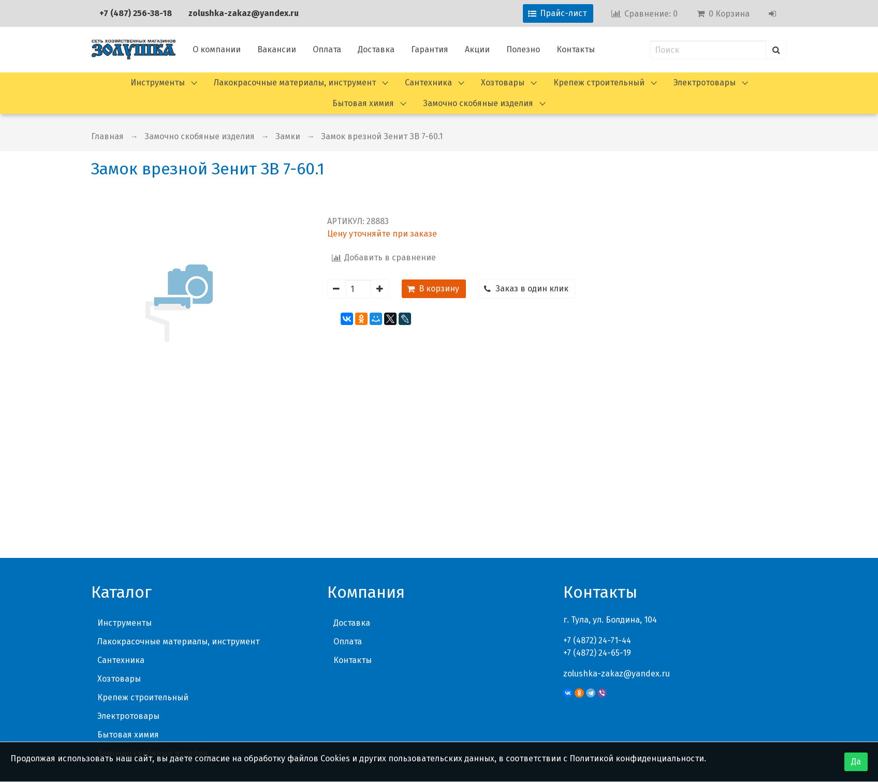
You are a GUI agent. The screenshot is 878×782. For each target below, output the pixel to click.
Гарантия (429, 49)
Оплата (327, 49)
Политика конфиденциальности (722, 717)
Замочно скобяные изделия (478, 103)
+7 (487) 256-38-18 (135, 13)
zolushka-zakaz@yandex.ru (243, 13)
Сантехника (428, 82)
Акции (477, 49)
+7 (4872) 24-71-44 (597, 506)
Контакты (576, 49)
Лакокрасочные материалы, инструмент (295, 82)
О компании (217, 49)
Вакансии (276, 49)
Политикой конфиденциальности (636, 758)
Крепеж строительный (599, 82)
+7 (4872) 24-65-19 (597, 519)
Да (856, 761)
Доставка (376, 49)
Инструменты (157, 82)
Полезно (523, 49)
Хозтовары (502, 82)
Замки (287, 136)
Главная (107, 136)
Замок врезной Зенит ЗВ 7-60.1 (382, 136)
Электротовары (705, 82)
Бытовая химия (363, 103)
